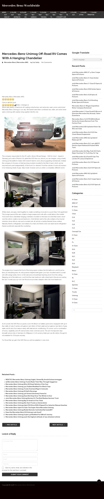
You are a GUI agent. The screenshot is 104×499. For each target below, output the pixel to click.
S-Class (53, 12)
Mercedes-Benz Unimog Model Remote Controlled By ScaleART (29, 410)
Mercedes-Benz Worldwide (21, 5)
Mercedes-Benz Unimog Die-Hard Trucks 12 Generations (26, 403)
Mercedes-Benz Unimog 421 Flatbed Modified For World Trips (28, 386)
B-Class (23, 12)
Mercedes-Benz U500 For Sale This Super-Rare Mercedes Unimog (30, 407)
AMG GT (7, 17)
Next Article (59, 425)
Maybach (17, 17)
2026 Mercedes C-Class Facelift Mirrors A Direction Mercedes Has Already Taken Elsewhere (87, 113)
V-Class (73, 12)
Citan (81, 14)
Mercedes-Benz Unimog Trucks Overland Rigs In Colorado (27, 389)
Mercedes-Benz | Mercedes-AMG (16, 62)
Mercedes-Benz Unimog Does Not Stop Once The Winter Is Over (29, 396)
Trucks (43, 17)
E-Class (43, 12)
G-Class (63, 12)
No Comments (46, 62)
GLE (54, 14)
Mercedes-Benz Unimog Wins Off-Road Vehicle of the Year (27, 384)
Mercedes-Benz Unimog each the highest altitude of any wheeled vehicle (33, 417)
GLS (61, 14)
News (4, 12)
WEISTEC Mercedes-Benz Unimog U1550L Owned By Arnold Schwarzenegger (34, 379)
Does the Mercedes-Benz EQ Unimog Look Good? (23, 412)
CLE (12, 14)
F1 (51, 17)
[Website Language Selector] (87, 59)
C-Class (33, 12)
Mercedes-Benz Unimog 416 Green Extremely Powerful (26, 393)
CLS (19, 14)
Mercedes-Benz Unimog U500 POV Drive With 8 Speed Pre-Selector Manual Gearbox (36, 405)
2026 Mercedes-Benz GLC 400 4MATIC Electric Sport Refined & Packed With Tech (86, 145)
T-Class (93, 12)
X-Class (83, 12)
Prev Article (11, 425)
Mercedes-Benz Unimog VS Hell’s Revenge (21, 391)
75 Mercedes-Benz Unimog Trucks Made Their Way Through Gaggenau (31, 382)
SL (67, 14)
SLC (73, 14)
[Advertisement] (52, 33)
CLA (5, 14)
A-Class (13, 12)
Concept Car (61, 17)
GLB (40, 14)
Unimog (33, 17)
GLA (33, 14)
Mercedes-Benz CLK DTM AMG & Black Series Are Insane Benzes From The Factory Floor (86, 121)
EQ (26, 17)
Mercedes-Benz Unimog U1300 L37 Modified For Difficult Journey (29, 414)
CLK (26, 14)
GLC (47, 14)
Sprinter (91, 14)
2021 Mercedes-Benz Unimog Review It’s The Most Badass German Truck (32, 398)
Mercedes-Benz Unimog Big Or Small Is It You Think (24, 400)
